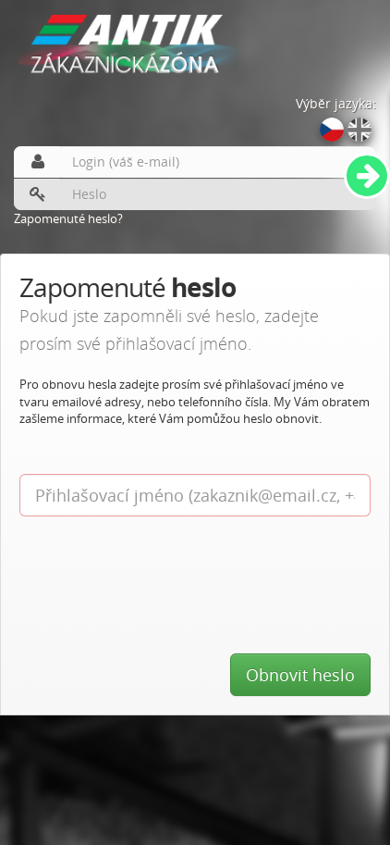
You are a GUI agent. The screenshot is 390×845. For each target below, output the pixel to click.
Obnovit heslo (300, 675)
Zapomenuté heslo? (68, 218)
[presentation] (159, 562)
